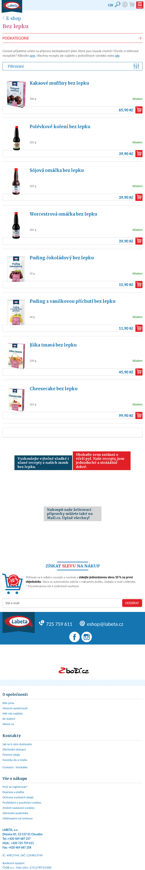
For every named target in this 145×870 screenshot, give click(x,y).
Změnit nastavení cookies (19, 808)
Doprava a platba (13, 792)
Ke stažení (9, 719)
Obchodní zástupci (14, 749)
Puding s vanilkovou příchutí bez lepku (72, 301)
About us (8, 724)
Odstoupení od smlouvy (18, 818)
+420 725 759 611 (22, 843)
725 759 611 (55, 624)
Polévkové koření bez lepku (60, 126)
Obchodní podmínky (15, 813)
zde (117, 56)
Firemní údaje (11, 755)
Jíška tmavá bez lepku (53, 345)
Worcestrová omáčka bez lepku (63, 214)
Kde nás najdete (13, 713)
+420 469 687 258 (19, 847)
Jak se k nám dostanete (17, 744)
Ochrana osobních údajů (18, 797)
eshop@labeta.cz (101, 624)
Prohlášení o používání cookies (22, 802)
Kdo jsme (8, 703)
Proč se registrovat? (15, 787)
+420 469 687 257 (19, 839)
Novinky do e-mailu (15, 760)
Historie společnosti (15, 708)
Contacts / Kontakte (15, 767)
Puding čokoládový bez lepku (62, 257)
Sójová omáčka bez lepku (57, 170)
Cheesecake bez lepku (53, 388)
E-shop (13, 18)
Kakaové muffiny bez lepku (59, 83)
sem (32, 56)
